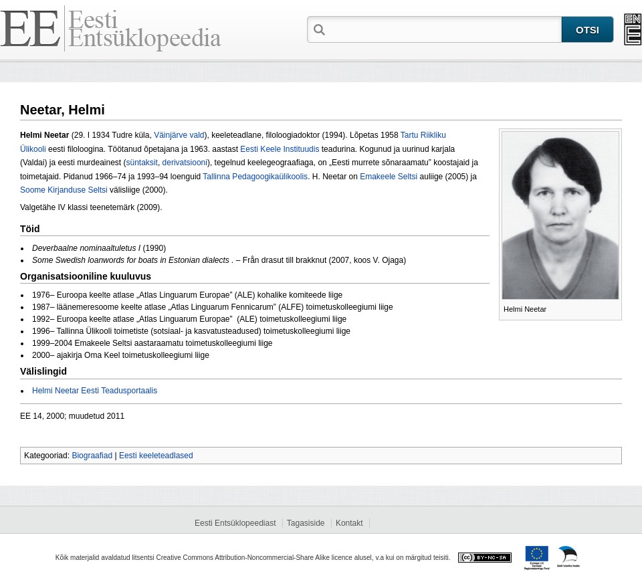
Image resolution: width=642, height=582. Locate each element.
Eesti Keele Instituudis (279, 149)
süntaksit (142, 162)
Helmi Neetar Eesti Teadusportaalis (94, 390)
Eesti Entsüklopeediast (235, 523)
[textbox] (444, 29)
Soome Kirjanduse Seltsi (64, 190)
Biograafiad (92, 455)
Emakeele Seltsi (388, 176)
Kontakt (349, 523)
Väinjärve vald (179, 135)
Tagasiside (306, 523)
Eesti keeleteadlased (156, 455)
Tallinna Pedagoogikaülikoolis (255, 176)
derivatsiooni (185, 162)
